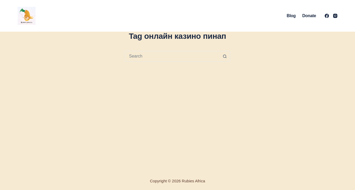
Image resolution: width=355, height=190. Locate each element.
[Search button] (224, 56)
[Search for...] (172, 56)
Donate (309, 15)
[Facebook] (327, 16)
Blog (291, 15)
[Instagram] (335, 16)
